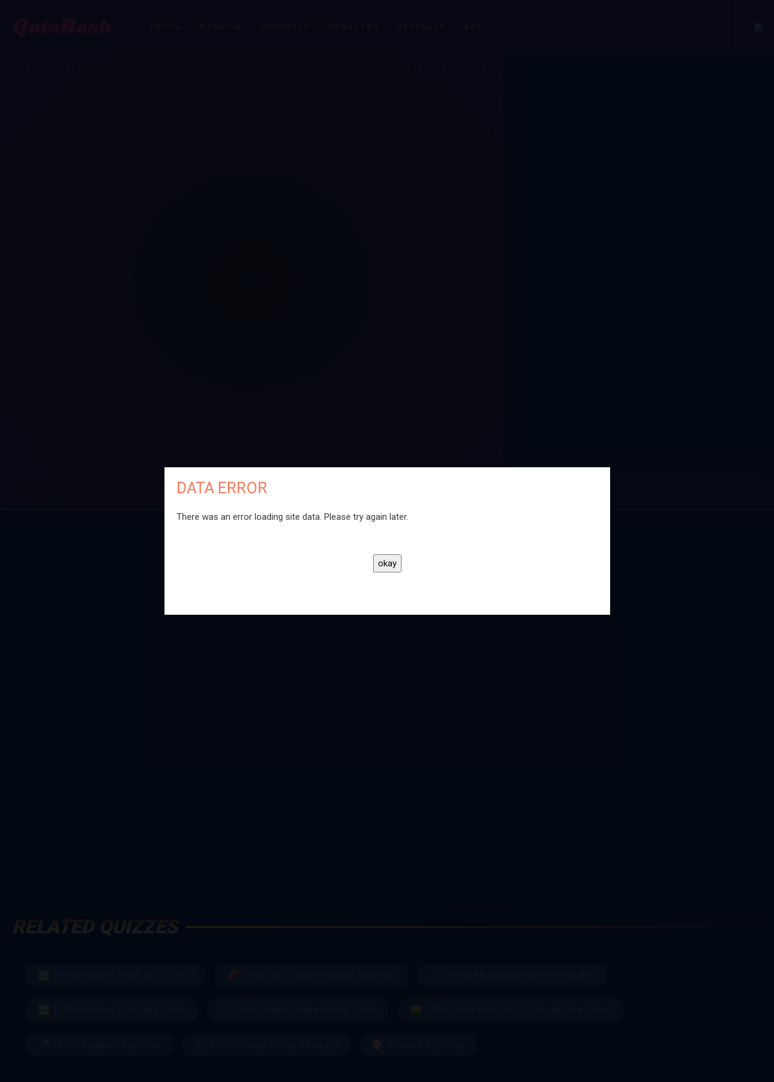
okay (387, 563)
